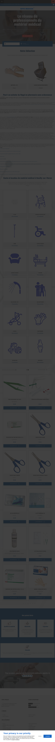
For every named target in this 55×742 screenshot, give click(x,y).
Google (13, 739)
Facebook (17, 739)
